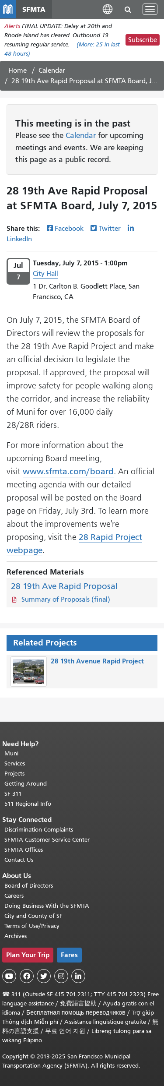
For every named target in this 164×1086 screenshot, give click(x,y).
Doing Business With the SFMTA (46, 906)
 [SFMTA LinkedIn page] (78, 976)
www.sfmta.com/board (68, 471)
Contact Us (18, 860)
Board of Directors (28, 885)
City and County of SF (33, 916)
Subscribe (142, 40)
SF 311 (13, 793)
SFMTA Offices (23, 849)
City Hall (45, 274)
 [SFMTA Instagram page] (61, 976)
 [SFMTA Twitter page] (43, 976)
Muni (11, 753)
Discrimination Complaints (38, 829)
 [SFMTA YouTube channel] (9, 976)
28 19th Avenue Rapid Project (97, 661)
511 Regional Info (27, 803)
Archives (15, 936)
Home (17, 70)
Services (14, 763)
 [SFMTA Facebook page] (26, 976)
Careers (14, 895)
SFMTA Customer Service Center (47, 839)
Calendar (51, 70)
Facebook (69, 229)
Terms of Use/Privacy (31, 926)
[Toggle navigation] (150, 9)
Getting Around (25, 783)
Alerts (12, 26)
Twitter (110, 229)
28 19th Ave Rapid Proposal (64, 586)
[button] (107, 9)
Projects (14, 773)
